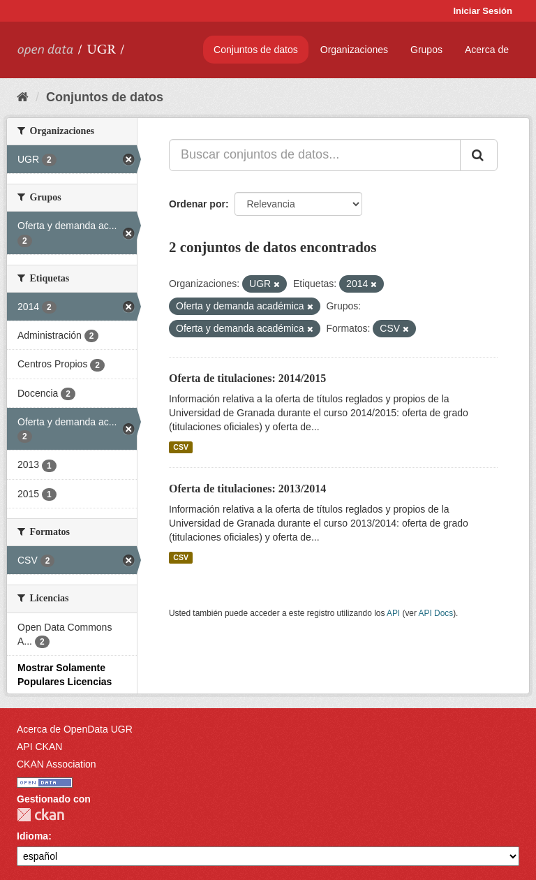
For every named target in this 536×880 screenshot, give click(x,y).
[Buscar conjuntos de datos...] (315, 155)
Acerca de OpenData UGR (75, 729)
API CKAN (39, 746)
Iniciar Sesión (482, 11)
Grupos (426, 49)
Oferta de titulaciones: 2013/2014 (247, 488)
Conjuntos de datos (256, 49)
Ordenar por (197, 204)
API (393, 613)
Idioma (32, 836)
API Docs (436, 613)
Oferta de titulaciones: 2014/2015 (247, 378)
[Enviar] (479, 155)
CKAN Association (56, 764)
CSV (180, 447)
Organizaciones (354, 49)
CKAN (40, 814)
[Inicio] (23, 97)
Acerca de (487, 49)
